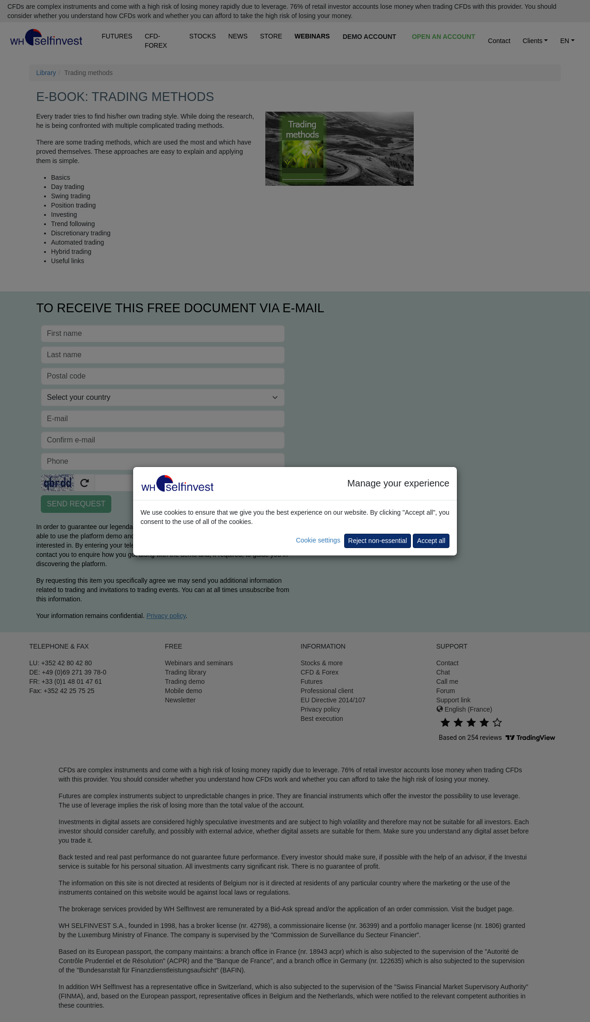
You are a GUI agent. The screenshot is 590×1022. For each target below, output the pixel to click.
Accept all (431, 540)
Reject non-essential (377, 540)
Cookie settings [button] (318, 540)
